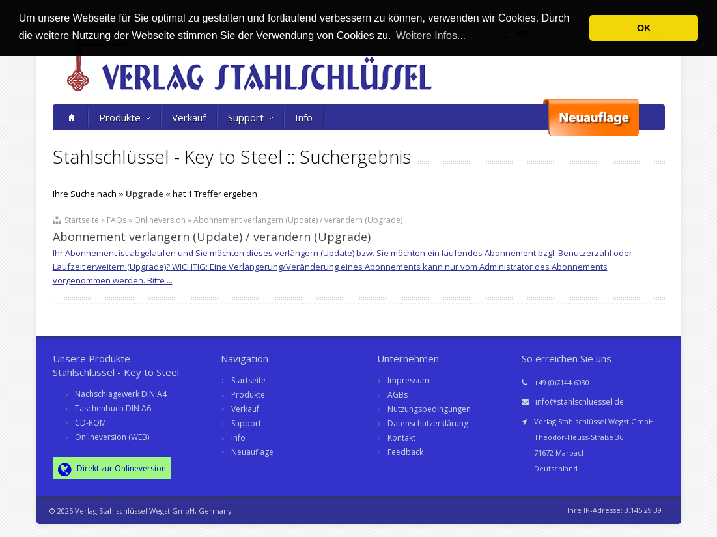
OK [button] (644, 28)
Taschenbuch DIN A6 (113, 408)
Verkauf (189, 117)
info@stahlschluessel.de (579, 401)
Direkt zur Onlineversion (112, 469)
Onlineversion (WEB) (112, 437)
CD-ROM (90, 422)
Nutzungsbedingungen (429, 408)
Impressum (408, 380)
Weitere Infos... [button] (431, 35)
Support (250, 117)
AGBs (397, 394)
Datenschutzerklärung (427, 423)
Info (304, 117)
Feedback (405, 451)
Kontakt (401, 437)
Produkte (124, 117)
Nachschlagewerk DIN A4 (121, 393)
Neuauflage (252, 451)
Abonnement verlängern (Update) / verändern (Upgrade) (212, 236)
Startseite (248, 380)
